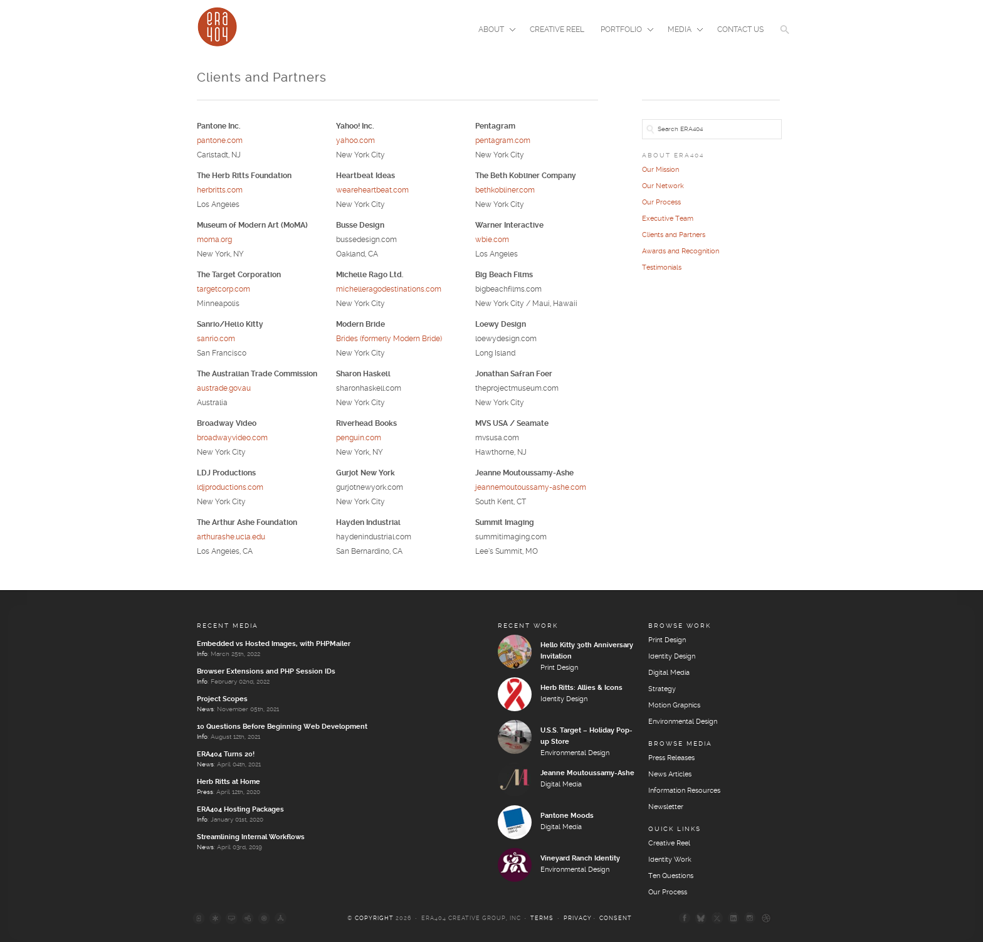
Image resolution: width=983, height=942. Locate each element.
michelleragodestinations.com (388, 289)
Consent (615, 918)
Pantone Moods (567, 816)
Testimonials (661, 268)
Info (202, 654)
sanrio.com (216, 339)
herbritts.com (220, 190)
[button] (784, 37)
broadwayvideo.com (232, 438)
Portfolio (623, 31)
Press (205, 792)
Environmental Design (574, 753)
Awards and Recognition (680, 251)
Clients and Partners (673, 235)
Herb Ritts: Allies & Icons (581, 688)
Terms (542, 918)
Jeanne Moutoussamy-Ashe (587, 773)
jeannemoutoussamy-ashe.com (530, 488)
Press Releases (671, 758)
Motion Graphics (674, 705)
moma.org (214, 240)
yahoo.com (355, 141)
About (493, 31)
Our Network (663, 186)
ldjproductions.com (230, 488)
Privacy (578, 918)
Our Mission (660, 170)
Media (681, 31)
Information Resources (684, 791)
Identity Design (563, 699)
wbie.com (492, 240)
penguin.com (358, 438)
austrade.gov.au (224, 388)
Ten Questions (670, 876)
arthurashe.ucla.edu (231, 537)
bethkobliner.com (505, 190)
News (205, 709)
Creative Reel (557, 30)
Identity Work (669, 860)
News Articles (669, 774)
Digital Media (561, 784)
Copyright (374, 918)
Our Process (661, 202)
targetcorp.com (223, 289)
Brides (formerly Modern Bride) (389, 339)
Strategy (662, 689)
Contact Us (740, 30)
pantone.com (220, 141)
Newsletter (665, 807)
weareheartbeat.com (372, 190)
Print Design (559, 668)
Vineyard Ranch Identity (580, 858)
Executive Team (667, 219)
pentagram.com (502, 141)
